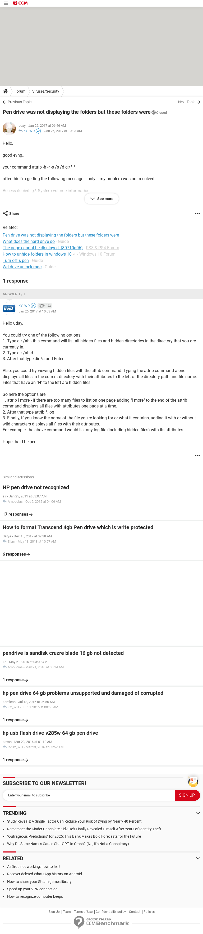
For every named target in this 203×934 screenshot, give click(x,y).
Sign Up (54, 912)
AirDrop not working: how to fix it (34, 866)
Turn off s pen (16, 260)
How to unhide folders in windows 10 (37, 254)
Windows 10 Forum (97, 254)
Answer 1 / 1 (14, 294)
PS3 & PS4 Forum (102, 247)
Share (14, 213)
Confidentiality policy (111, 912)
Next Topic (186, 102)
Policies (149, 912)
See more (104, 199)
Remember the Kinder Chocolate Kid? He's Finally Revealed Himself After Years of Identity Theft (84, 829)
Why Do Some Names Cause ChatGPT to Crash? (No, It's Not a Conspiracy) (68, 844)
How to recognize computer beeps (35, 896)
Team (67, 912)
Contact (134, 912)
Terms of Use (83, 912)
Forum (20, 91)
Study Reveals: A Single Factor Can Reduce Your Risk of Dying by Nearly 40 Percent (74, 821)
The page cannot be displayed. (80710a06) (43, 247)
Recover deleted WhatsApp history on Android (44, 874)
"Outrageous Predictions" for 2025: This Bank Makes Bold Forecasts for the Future (74, 836)
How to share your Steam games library (39, 881)
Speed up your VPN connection (32, 889)
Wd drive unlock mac (22, 266)
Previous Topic (19, 102)
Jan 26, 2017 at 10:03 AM (63, 131)
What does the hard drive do (29, 241)
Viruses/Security (45, 91)
